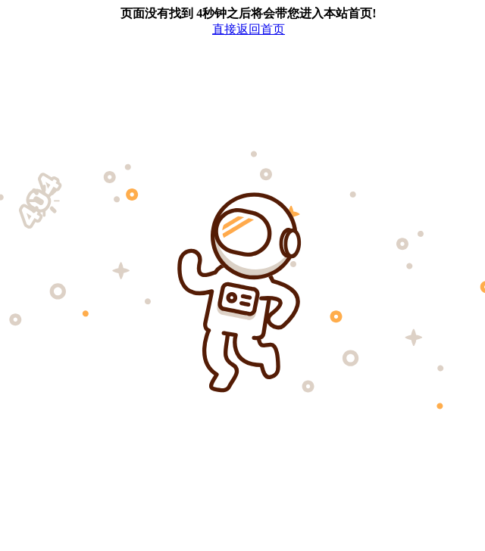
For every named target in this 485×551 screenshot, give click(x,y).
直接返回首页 (248, 29)
